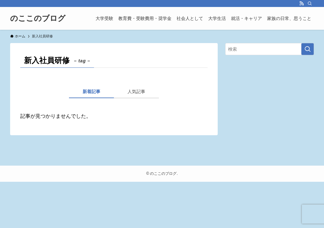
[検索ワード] (269, 49)
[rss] (301, 3)
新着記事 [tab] (91, 91)
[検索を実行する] (307, 49)
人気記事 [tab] (136, 91)
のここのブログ (37, 18)
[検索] (310, 3)
